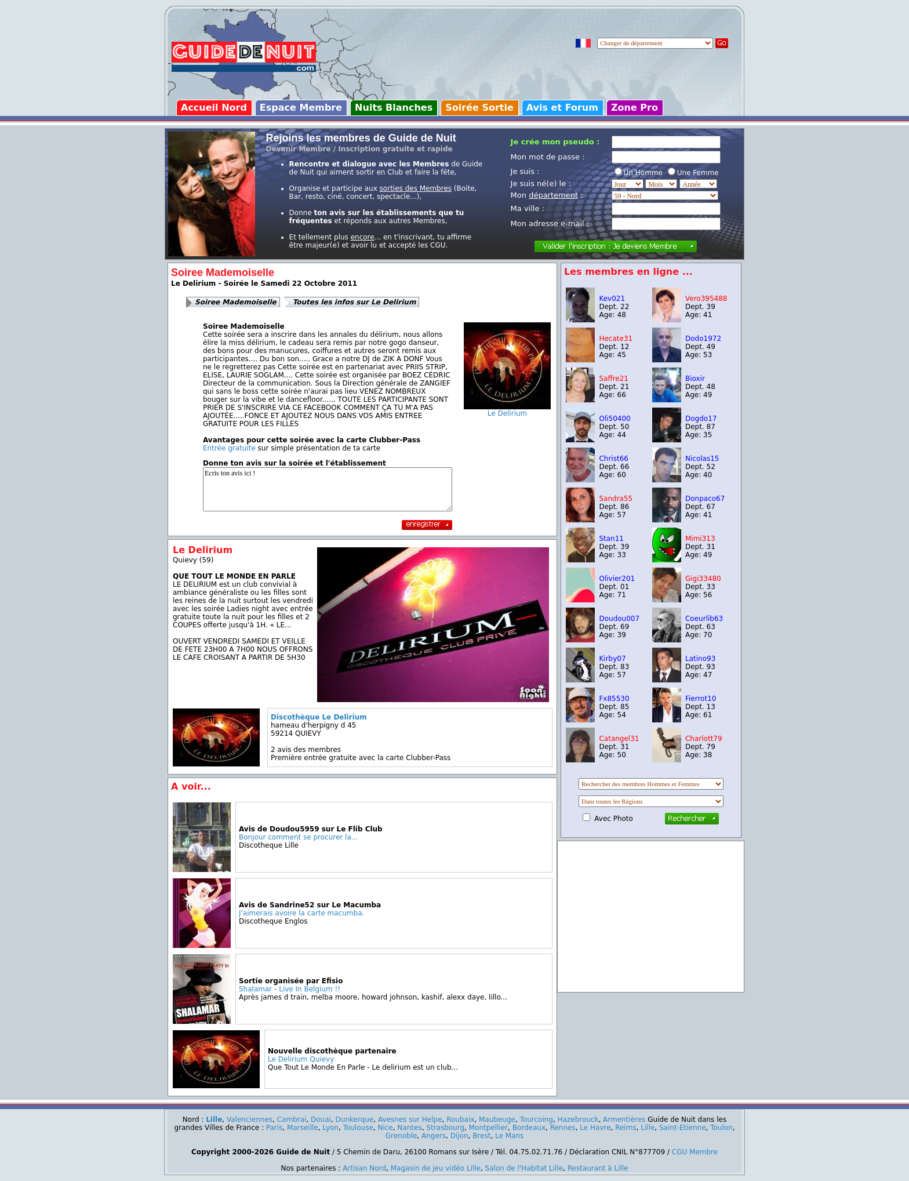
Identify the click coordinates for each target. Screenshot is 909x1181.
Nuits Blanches (393, 107)
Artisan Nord (364, 1168)
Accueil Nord (214, 107)
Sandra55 (615, 499)
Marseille (302, 1128)
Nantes (409, 1128)
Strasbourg (445, 1128)
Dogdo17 (701, 419)
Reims (625, 1128)
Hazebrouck (578, 1119)
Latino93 (700, 659)
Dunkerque (355, 1119)
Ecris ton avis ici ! (327, 489)
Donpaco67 (705, 499)
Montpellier (488, 1128)
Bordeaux (529, 1128)
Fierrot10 (700, 699)
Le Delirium (507, 410)
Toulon (721, 1128)
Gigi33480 (703, 579)
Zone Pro (634, 107)
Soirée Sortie (479, 107)
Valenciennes (249, 1119)
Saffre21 (613, 379)
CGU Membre (695, 1152)
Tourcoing (536, 1119)
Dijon (459, 1136)
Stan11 (611, 539)
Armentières (624, 1119)
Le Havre (595, 1128)
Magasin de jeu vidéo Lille (436, 1168)
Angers (433, 1136)
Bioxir (695, 379)
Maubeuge (497, 1119)
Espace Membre (301, 107)
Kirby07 (612, 659)
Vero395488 (706, 299)
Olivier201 (617, 579)
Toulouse (358, 1128)
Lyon (330, 1128)
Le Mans (509, 1136)
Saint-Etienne (682, 1128)
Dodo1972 (703, 339)
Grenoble (401, 1136)
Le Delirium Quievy (301, 1059)
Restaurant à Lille (598, 1168)
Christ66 (613, 459)
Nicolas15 (702, 459)
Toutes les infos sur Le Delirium (354, 302)
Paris (274, 1128)
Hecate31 (615, 339)
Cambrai (292, 1119)
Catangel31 (619, 739)
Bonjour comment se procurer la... (298, 837)
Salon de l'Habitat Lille (524, 1168)
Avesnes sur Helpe (410, 1119)
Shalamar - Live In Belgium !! (289, 989)
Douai (321, 1119)
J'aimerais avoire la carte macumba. (301, 913)
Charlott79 (703, 739)
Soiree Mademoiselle (236, 302)
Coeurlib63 (704, 619)
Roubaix (460, 1119)
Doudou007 (619, 619)
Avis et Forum (562, 107)
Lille (214, 1119)
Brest (481, 1136)
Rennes (563, 1128)
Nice (384, 1128)
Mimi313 (700, 539)
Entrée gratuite (229, 448)
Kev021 (612, 299)
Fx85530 (614, 699)
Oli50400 (614, 419)
